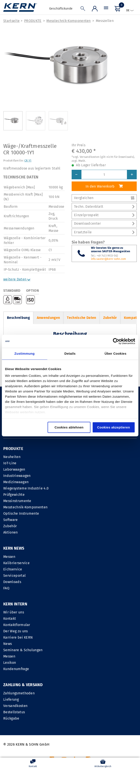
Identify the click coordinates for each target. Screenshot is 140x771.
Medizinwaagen (16, 482)
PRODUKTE (33, 21)
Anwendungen (48, 318)
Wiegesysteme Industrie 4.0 (26, 488)
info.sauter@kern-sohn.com (108, 258)
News (76, 588)
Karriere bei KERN (86, 582)
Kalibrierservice (16, 563)
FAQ (6, 588)
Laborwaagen (14, 469)
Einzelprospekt (104, 215)
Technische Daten (81, 318)
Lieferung (11, 644)
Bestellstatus (14, 656)
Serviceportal (14, 575)
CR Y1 (27, 160)
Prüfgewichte (14, 495)
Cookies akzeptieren (113, 427)
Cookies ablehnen (68, 427)
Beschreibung (18, 318)
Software (10, 520)
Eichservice (12, 569)
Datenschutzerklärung (119, 717)
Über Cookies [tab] (115, 353)
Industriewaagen (17, 476)
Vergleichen (104, 198)
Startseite (11, 21)
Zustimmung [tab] (24, 353)
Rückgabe (11, 663)
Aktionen (10, 532)
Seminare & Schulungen (91, 594)
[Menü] (106, 9)
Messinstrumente (17, 501)
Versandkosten (15, 650)
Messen (9, 557)
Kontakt (78, 563)
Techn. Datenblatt (104, 206)
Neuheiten (11, 457)
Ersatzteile (104, 232)
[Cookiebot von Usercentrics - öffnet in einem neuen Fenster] (116, 341)
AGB (93, 717)
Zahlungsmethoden (19, 637)
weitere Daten (16, 279)
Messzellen (105, 21)
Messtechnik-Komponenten (68, 21)
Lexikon (78, 607)
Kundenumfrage (84, 613)
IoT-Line (10, 463)
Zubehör (110, 318)
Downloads (12, 582)
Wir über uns (82, 557)
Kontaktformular (85, 569)
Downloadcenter (104, 223)
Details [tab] (70, 353)
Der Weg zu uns (84, 575)
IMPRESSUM (76, 717)
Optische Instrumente (21, 513)
